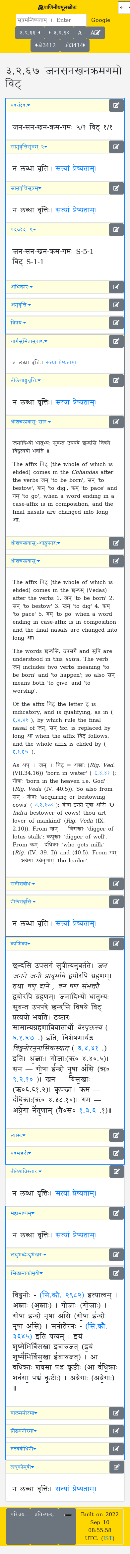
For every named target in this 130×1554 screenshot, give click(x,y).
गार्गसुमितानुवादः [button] (29, 341)
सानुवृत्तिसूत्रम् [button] (26, 188)
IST (107, 1538)
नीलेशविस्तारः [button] (26, 1172)
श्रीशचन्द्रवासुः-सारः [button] (31, 422)
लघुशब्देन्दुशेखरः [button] (28, 1255)
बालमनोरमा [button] (24, 1413)
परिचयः (18, 1515)
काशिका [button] (21, 944)
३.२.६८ (59, 33)
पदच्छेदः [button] (20, 105)
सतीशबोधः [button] (23, 884)
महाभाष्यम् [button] (22, 1213)
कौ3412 (45, 45)
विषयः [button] (18, 323)
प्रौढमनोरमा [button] (24, 1431)
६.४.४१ (22, 720)
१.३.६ (89, 1111)
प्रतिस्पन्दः (44, 1515)
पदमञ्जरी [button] (21, 1153)
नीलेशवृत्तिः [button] (23, 902)
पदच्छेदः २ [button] (23, 230)
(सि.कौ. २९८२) (61, 1295)
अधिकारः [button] (22, 287)
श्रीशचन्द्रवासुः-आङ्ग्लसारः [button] (35, 543)
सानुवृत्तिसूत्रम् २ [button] (29, 147)
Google (100, 20)
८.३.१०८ (45, 805)
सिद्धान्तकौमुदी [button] (27, 1273)
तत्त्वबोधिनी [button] (23, 1449)
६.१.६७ (22, 752)
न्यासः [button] (18, 1135)
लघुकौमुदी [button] (22, 1467)
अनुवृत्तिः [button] (21, 305)
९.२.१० (24, 1080)
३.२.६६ (30, 33)
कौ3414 (74, 45)
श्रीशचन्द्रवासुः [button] (25, 561)
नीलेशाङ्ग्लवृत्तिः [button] (26, 380)
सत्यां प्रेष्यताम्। (76, 169)
